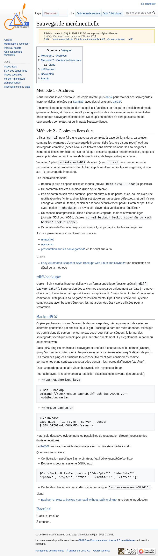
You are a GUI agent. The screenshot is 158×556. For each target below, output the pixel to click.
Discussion (50, 13)
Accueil (8, 39)
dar (107, 97)
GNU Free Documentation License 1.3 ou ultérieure (106, 538)
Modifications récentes (16, 43)
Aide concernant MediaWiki (13, 53)
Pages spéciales (13, 74)
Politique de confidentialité (49, 548)
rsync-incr (47, 243)
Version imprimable (14, 78)
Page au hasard (12, 47)
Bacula (42, 506)
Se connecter (148, 3)
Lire (72, 13)
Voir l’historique (112, 13)
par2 (115, 101)
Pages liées (10, 66)
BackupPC (45, 314)
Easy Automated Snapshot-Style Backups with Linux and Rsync (81, 261)
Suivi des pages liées (15, 70)
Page (38, 13)
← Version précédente (61, 39)
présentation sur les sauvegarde (61, 248)
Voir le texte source (88, 13)
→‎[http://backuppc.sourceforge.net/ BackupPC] (70, 36)
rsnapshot (47, 238)
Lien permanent (12, 82)
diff (46, 39)
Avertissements (101, 548)
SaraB (77, 101)
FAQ (43, 444)
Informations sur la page (17, 86)
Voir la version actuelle (87, 39)
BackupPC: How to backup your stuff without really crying (77, 497)
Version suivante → (117, 39)
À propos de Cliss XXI (78, 548)
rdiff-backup (47, 275)
